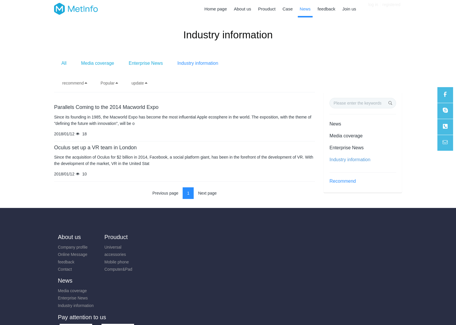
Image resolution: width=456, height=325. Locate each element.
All (152, 63)
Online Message (72, 254)
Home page (215, 8)
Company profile (73, 247)
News (335, 123)
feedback (66, 262)
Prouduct (113, 237)
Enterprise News (234, 63)
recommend (75, 83)
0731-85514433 (343, 250)
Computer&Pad (115, 269)
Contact (65, 269)
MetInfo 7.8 (218, 312)
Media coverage (185, 63)
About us (69, 237)
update (139, 83)
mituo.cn (262, 312)
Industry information (286, 63)
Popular (110, 83)
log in (373, 8)
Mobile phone (113, 262)
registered (391, 8)
